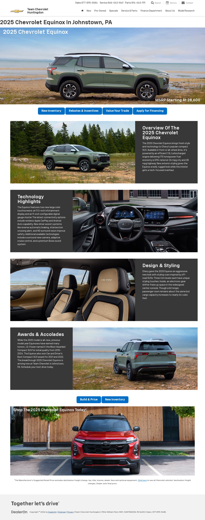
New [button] (89, 11)
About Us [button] (170, 11)
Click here (142, 481)
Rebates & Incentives (84, 111)
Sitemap (62, 512)
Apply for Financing (150, 111)
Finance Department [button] (151, 11)
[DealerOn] (19, 512)
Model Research (186, 11)
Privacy (70, 512)
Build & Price (88, 399)
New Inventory (51, 111)
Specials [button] (113, 11)
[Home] (82, 11)
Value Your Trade (117, 111)
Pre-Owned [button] (100, 11)
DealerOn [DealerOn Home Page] (52, 512)
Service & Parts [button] (129, 11)
